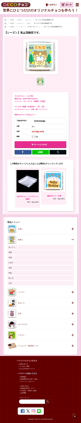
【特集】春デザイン (33, 27)
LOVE (11, 263)
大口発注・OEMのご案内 (28, 390)
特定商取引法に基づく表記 (29, 379)
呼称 (10, 273)
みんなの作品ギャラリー (27, 369)
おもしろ (21, 23)
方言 (10, 283)
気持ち (20, 20)
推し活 (11, 278)
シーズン (21, 27)
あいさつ (29, 20)
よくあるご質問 (24, 366)
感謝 (10, 252)
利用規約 (23, 377)
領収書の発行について (27, 388)
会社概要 (23, 393)
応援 (10, 257)
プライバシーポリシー (27, 381)
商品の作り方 (23, 364)
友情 (10, 268)
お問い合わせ (24, 386)
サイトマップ (24, 397)
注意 (28, 23)
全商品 (12, 20)
